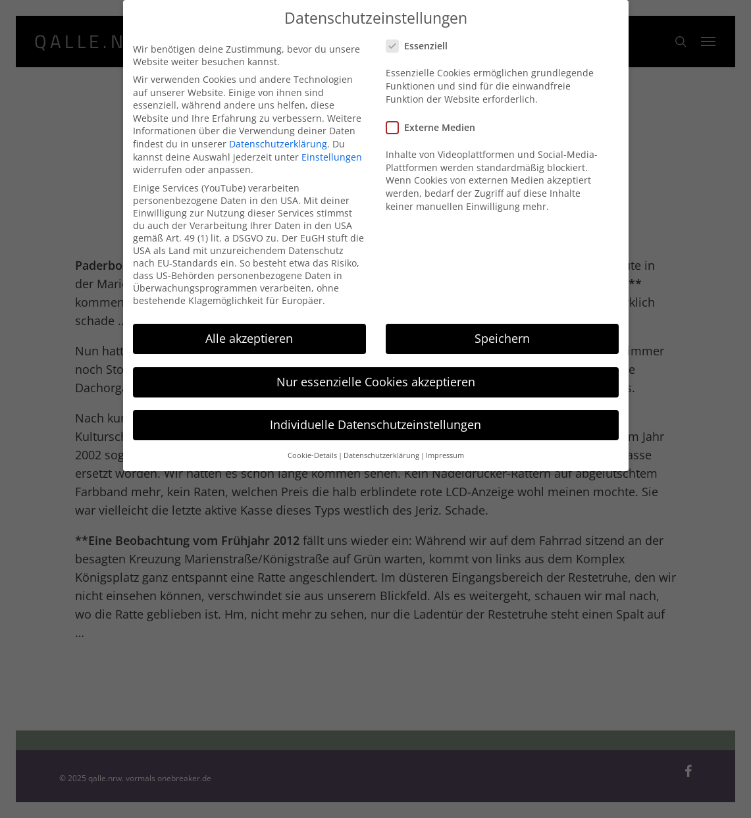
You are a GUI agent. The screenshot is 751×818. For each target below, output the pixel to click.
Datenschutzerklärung (278, 134)
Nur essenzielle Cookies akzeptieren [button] (375, 372)
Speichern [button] (502, 329)
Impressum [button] (445, 445)
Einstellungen (331, 147)
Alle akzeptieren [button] (249, 329)
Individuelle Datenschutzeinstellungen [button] (375, 415)
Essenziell (422, 36)
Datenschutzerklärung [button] (381, 445)
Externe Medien (436, 118)
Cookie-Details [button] (312, 445)
